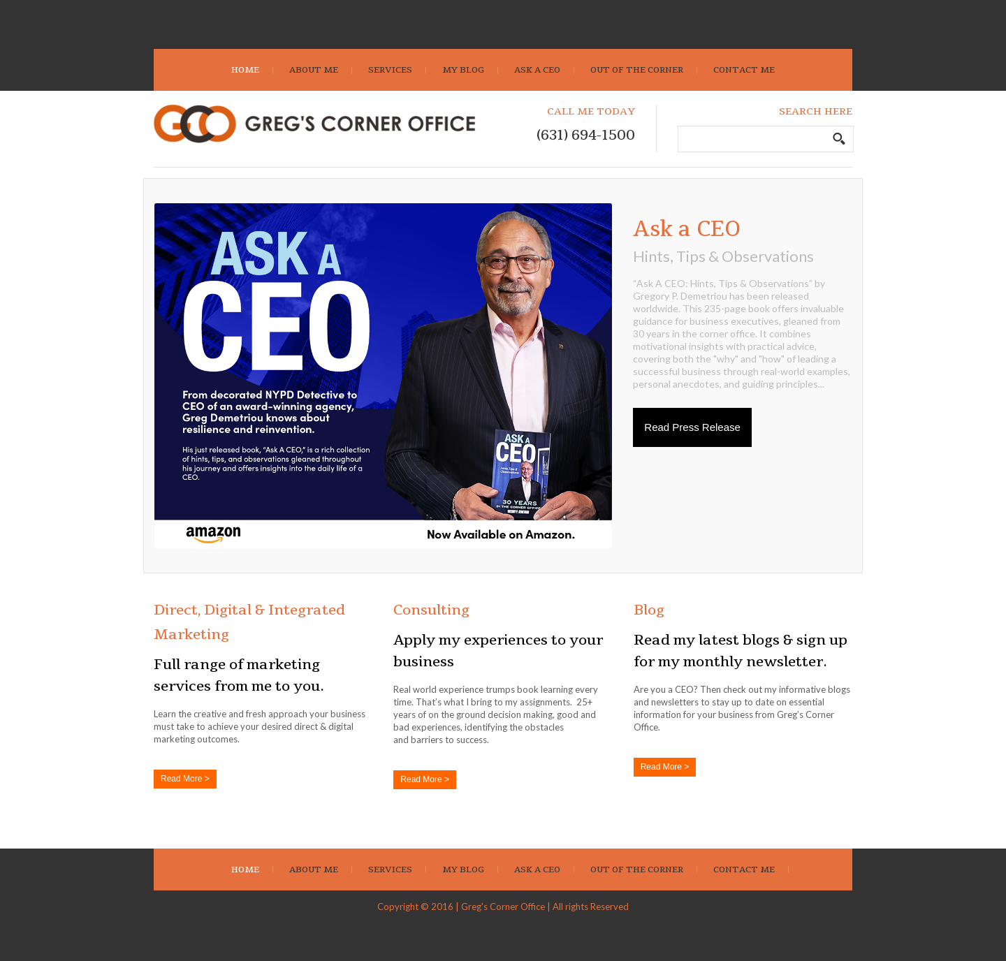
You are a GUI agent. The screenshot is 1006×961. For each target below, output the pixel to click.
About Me (313, 69)
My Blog (463, 69)
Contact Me (744, 69)
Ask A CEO (537, 69)
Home (245, 69)
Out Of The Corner (636, 69)
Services (390, 69)
